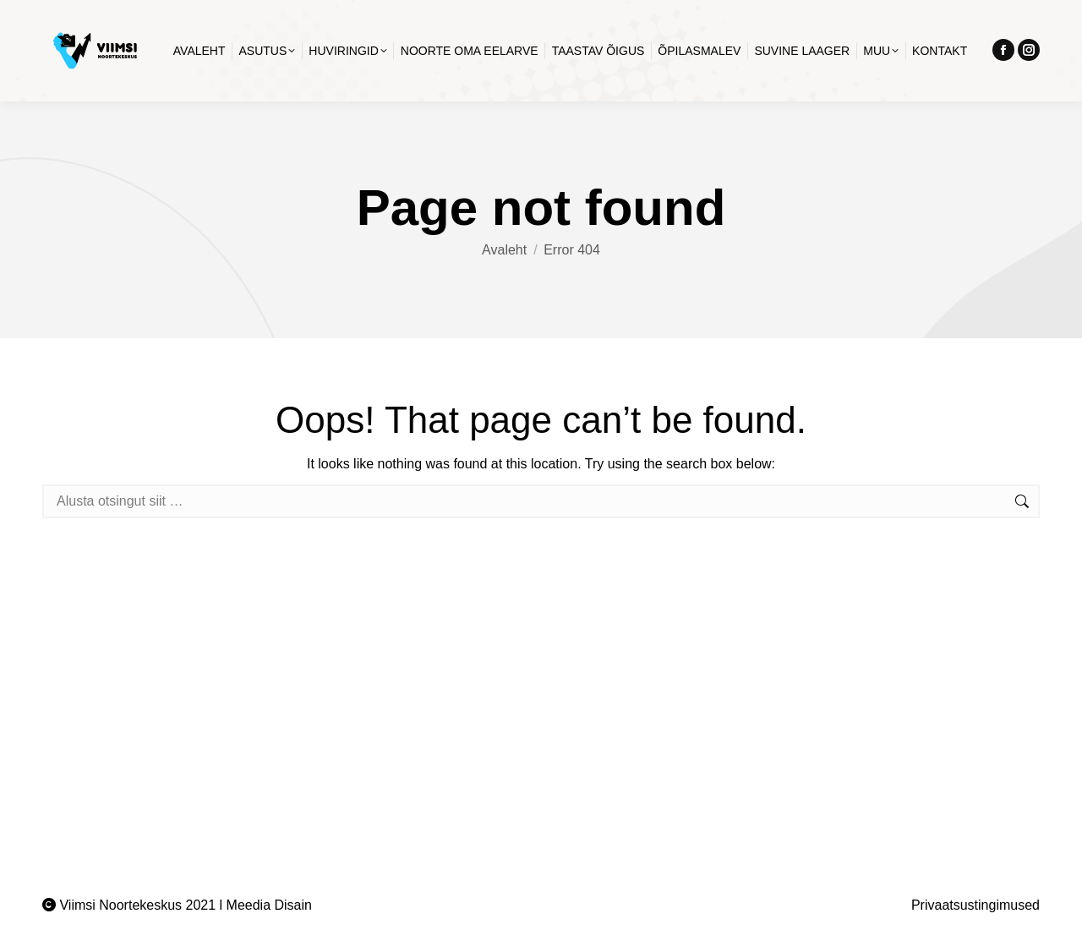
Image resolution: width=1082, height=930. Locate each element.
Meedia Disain (269, 905)
